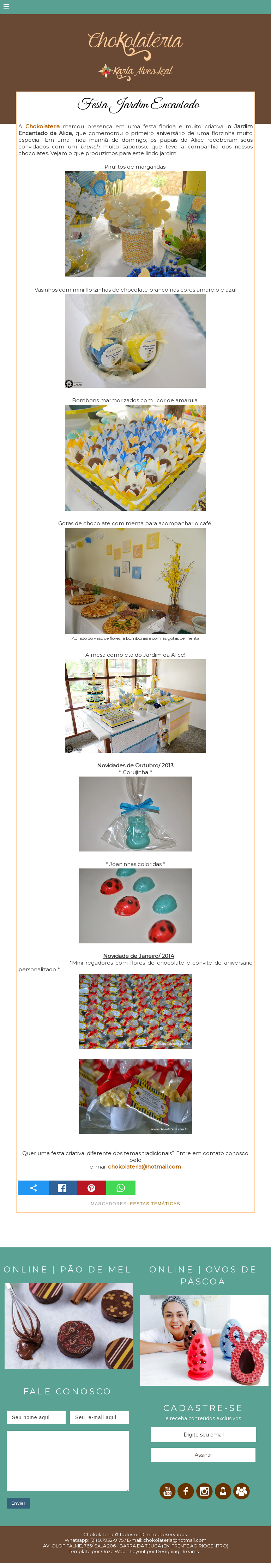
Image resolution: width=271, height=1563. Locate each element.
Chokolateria (98, 1534)
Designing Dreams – (178, 1551)
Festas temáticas (155, 1203)
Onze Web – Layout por (128, 1551)
